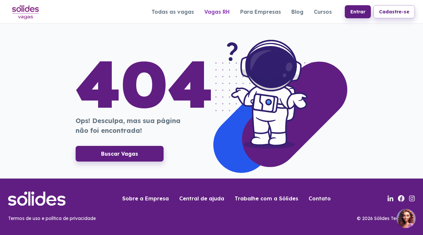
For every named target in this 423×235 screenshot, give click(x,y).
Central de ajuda (201, 198)
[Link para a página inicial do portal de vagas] (25, 11)
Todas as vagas (173, 11)
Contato (320, 198)
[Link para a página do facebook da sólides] (401, 198)
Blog (297, 11)
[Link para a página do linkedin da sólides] (390, 198)
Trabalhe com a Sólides (266, 198)
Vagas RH (217, 11)
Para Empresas (260, 11)
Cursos (323, 11)
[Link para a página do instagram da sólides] (412, 198)
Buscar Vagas (119, 153)
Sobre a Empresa (145, 198)
